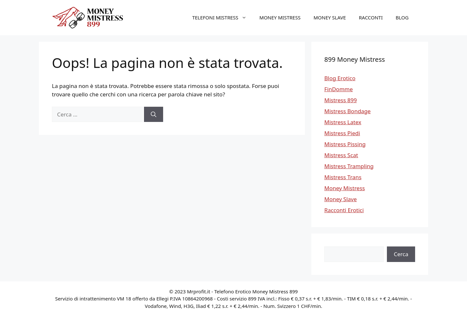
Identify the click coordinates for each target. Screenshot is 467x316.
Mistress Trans (343, 177)
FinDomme (338, 89)
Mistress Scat (341, 155)
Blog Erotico (339, 78)
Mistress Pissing (344, 144)
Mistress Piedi (342, 133)
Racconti (371, 17)
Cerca (401, 254)
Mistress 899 (340, 100)
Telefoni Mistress (222, 17)
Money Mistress (280, 17)
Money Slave (330, 17)
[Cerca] (153, 114)
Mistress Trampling (349, 166)
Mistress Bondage (347, 111)
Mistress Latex (342, 122)
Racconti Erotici (344, 210)
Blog (402, 17)
